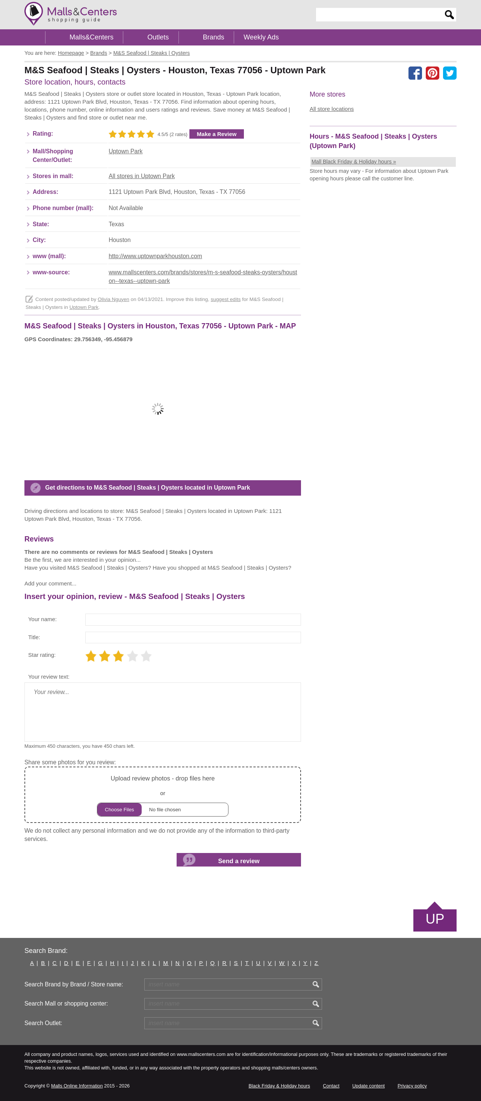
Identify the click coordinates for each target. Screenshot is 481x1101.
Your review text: (49, 676)
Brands (213, 37)
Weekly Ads (261, 37)
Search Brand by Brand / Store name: (73, 984)
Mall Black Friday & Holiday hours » (354, 162)
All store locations (332, 109)
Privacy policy (412, 1086)
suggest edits (226, 299)
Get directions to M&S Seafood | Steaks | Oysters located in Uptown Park (147, 487)
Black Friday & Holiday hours (279, 1086)
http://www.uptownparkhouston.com (155, 256)
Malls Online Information (77, 1086)
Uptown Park (125, 151)
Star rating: (42, 655)
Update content (368, 1086)
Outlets (158, 37)
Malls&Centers (91, 37)
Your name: (42, 619)
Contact (331, 1086)
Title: (34, 637)
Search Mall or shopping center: (66, 1003)
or (162, 795)
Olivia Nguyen (113, 299)
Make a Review (217, 134)
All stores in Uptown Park (142, 176)
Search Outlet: (43, 1023)
